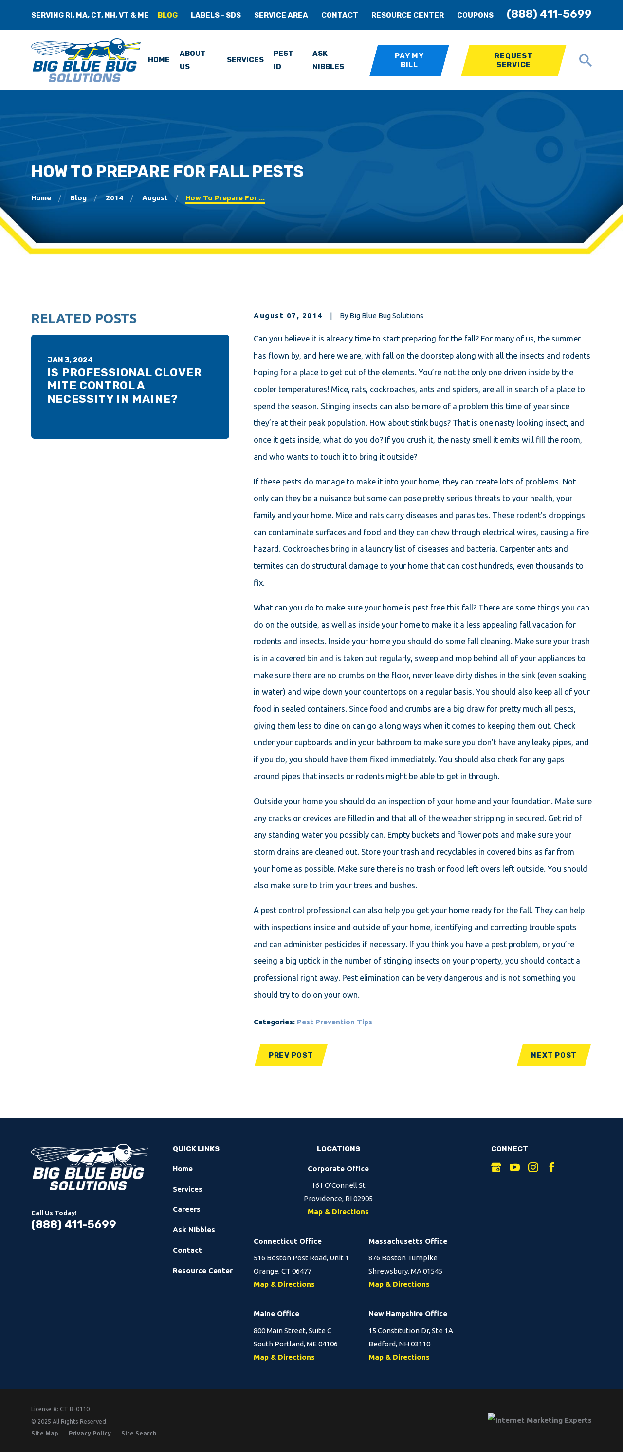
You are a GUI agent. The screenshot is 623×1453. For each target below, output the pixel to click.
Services (187, 1189)
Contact (339, 15)
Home (183, 1169)
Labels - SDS (216, 15)
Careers (187, 1209)
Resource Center (407, 15)
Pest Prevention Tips (334, 1022)
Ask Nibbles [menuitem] (328, 60)
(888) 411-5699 (549, 13)
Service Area (281, 15)
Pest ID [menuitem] (283, 60)
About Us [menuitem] (193, 60)
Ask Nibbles (194, 1229)
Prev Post (291, 1055)
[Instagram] (533, 1167)
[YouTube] (515, 1167)
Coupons (475, 15)
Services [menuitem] (245, 59)
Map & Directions (338, 1211)
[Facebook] (552, 1167)
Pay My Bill (409, 60)
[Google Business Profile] (496, 1167)
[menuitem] (44, 1433)
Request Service (513, 60)
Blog (168, 15)
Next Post (554, 1055)
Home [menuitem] (159, 59)
